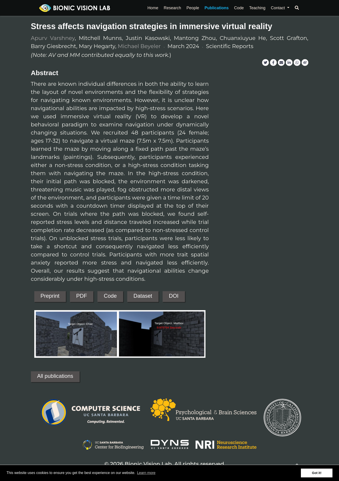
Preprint (50, 296)
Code (110, 296)
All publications (55, 376)
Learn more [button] (146, 473)
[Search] (297, 8)
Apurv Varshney (53, 38)
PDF (81, 296)
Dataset (143, 296)
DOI (174, 296)
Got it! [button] (316, 473)
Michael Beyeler (139, 46)
